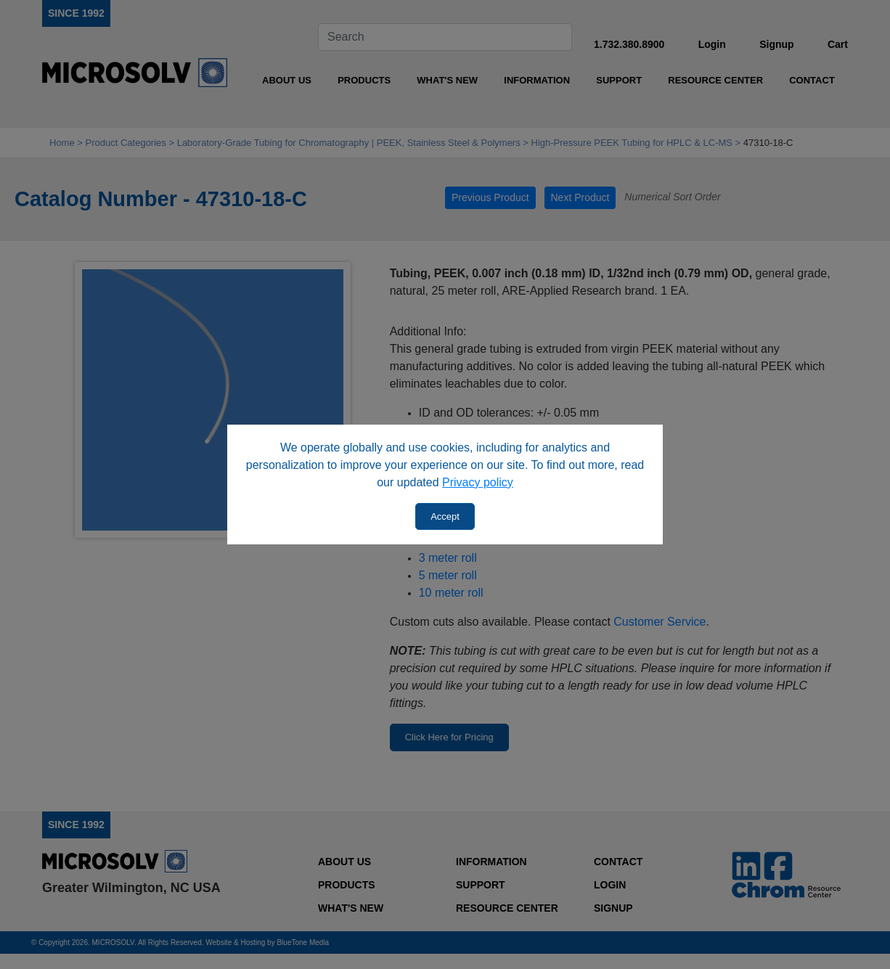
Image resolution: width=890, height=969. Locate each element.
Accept (445, 516)
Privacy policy (477, 482)
